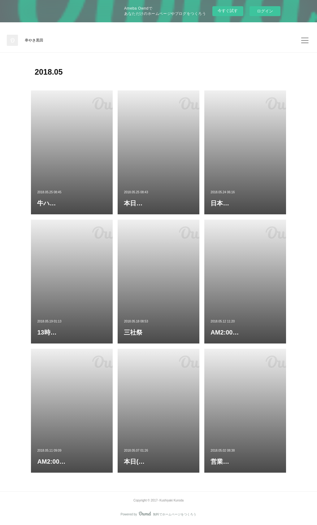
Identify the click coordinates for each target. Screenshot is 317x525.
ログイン (265, 11)
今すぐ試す (228, 10)
